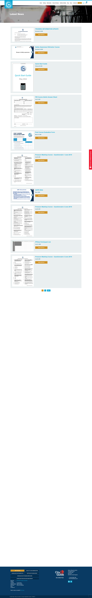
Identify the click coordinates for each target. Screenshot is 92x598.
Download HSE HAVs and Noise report (25, 578)
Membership (49, 2)
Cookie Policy (19, 582)
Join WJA (12, 582)
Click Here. (22, 590)
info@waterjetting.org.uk (73, 578)
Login (83, 2)
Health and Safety (63, 2)
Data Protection (19, 583)
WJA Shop (12, 585)
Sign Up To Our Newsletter (32, 570)
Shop (68, 2)
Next (49, 290)
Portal (80, 2)
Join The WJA (17, 570)
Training (44, 2)
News (71, 2)
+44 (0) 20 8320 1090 (72, 577)
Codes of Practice (55, 2)
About (41, 2)
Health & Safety (13, 583)
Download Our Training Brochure (24, 575)
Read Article (41, 34)
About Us (12, 580)
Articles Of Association (32, 573)
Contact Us (75, 2)
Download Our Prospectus (17, 573)
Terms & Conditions (20, 585)
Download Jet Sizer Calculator (22, 580)
